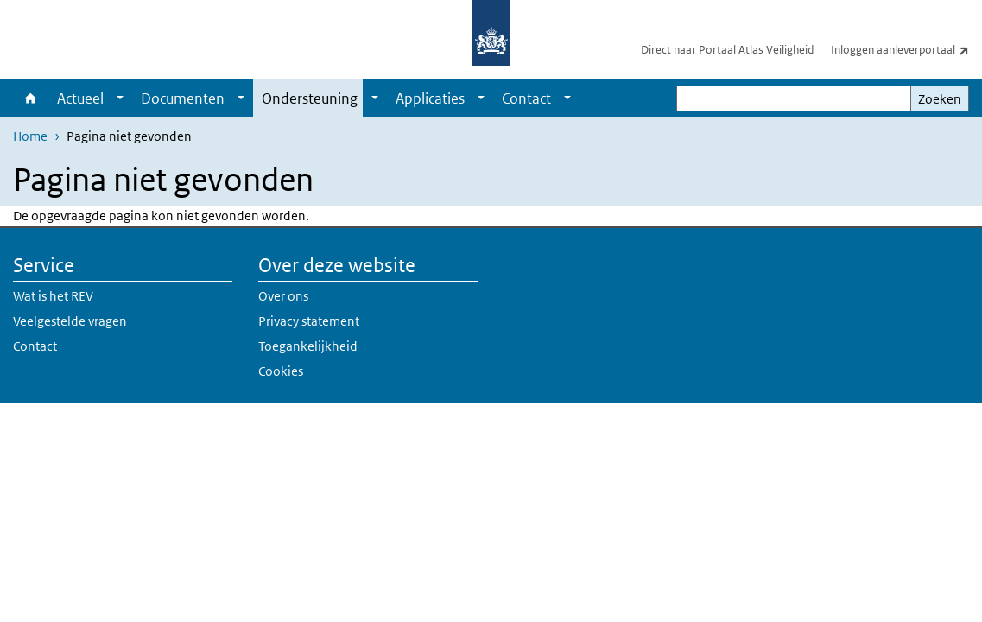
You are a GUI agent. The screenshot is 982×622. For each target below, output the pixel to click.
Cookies (280, 371)
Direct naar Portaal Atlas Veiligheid (727, 49)
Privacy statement (308, 321)
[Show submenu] (120, 98)
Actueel (80, 98)
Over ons (283, 296)
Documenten (183, 98)
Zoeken (939, 99)
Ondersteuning (310, 98)
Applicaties (430, 98)
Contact (526, 98)
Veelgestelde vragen (70, 321)
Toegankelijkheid (308, 346)
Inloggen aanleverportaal (906, 49)
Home (30, 98)
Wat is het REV (53, 296)
